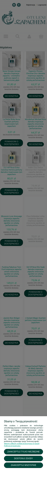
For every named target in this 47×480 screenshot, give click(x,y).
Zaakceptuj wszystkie (23, 465)
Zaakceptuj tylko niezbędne (23, 451)
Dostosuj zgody (23, 458)
